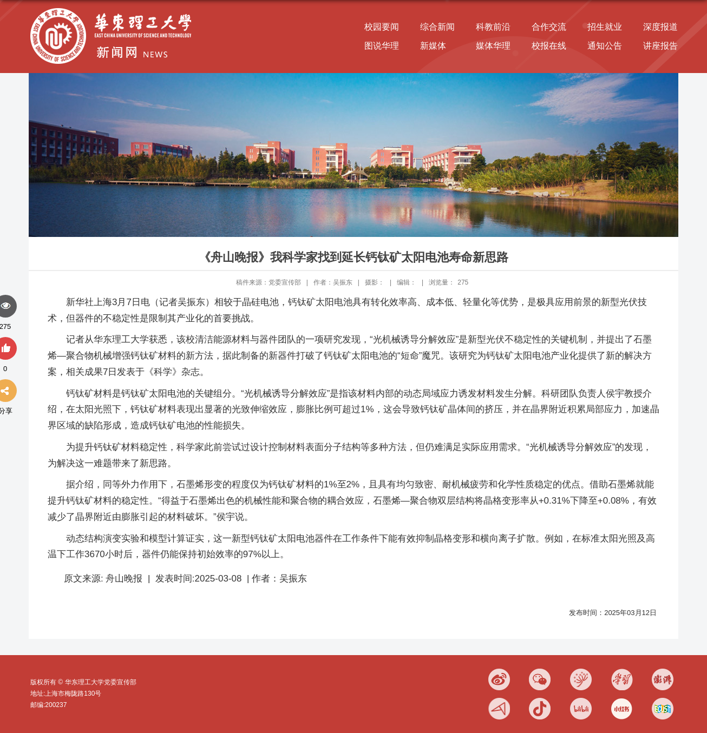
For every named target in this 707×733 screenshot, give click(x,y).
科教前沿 (493, 26)
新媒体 (433, 45)
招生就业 (604, 26)
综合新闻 (437, 26)
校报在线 (549, 45)
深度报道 (660, 26)
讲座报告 (660, 45)
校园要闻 (381, 26)
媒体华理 (493, 45)
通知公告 (604, 45)
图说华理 (381, 45)
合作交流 (549, 26)
